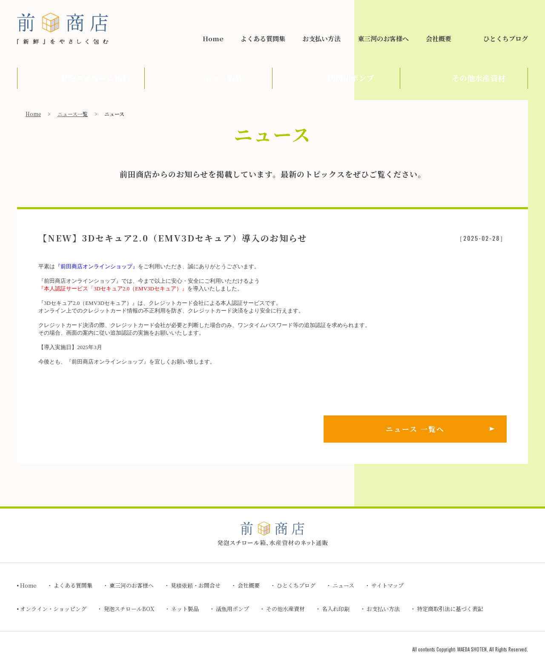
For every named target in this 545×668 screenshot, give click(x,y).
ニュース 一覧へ (415, 429)
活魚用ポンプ (232, 609)
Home (213, 38)
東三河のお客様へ (383, 38)
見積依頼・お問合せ (472, 11)
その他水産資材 (285, 609)
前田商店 (63, 29)
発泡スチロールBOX (128, 609)
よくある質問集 (263, 38)
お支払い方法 (321, 38)
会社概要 (438, 38)
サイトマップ (387, 585)
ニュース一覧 (72, 113)
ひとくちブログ (505, 38)
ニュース (343, 585)
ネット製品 (185, 609)
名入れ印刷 (336, 609)
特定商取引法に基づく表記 (450, 609)
